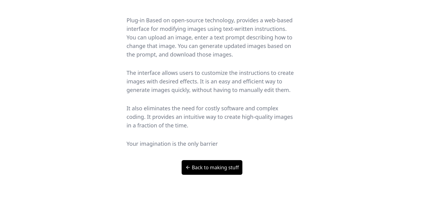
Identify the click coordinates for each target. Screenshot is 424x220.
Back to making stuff (212, 167)
